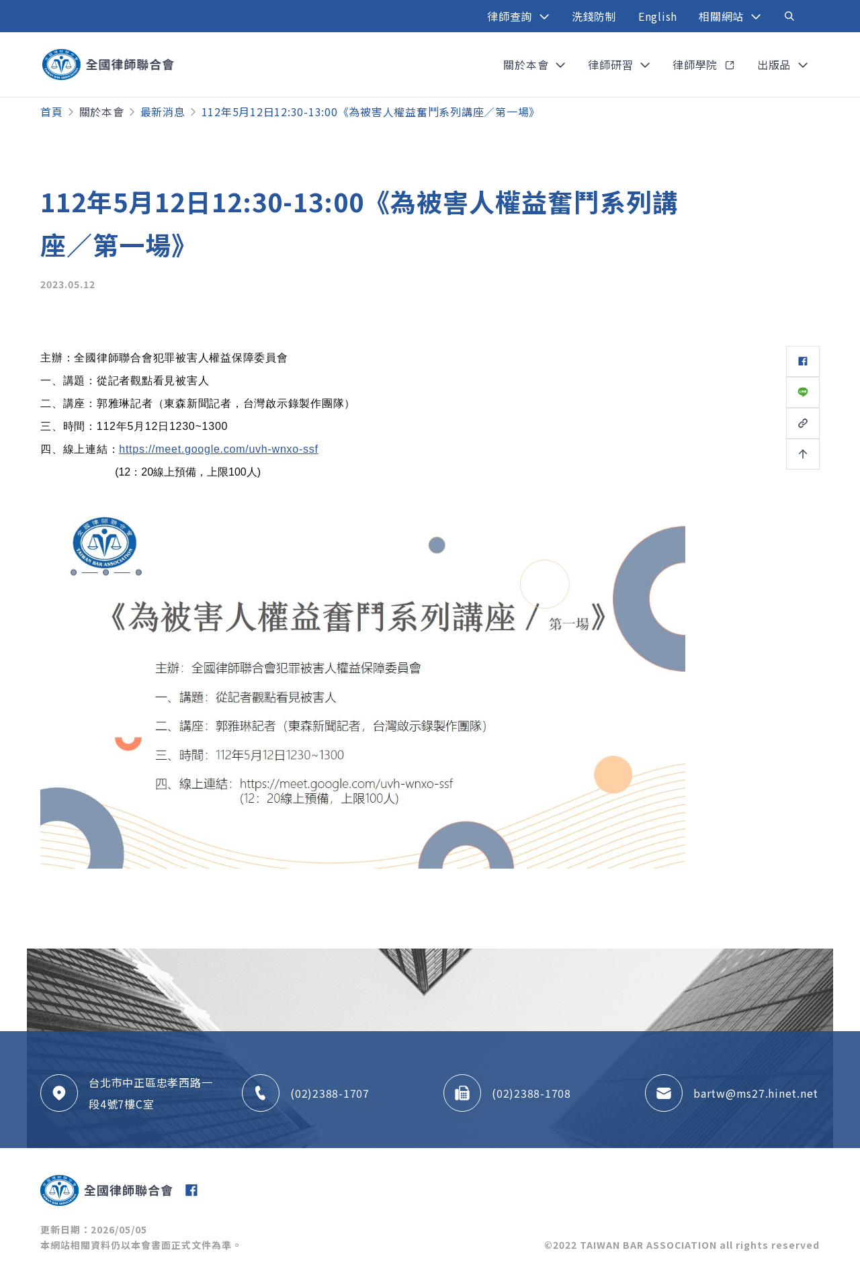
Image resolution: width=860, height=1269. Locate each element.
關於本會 (101, 111)
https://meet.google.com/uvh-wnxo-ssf (218, 449)
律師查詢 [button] (511, 16)
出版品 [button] (775, 64)
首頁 (51, 111)
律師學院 (697, 64)
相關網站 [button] (723, 16)
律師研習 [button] (612, 64)
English (657, 16)
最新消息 (162, 111)
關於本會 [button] (527, 64)
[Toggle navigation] (789, 16)
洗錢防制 (594, 16)
